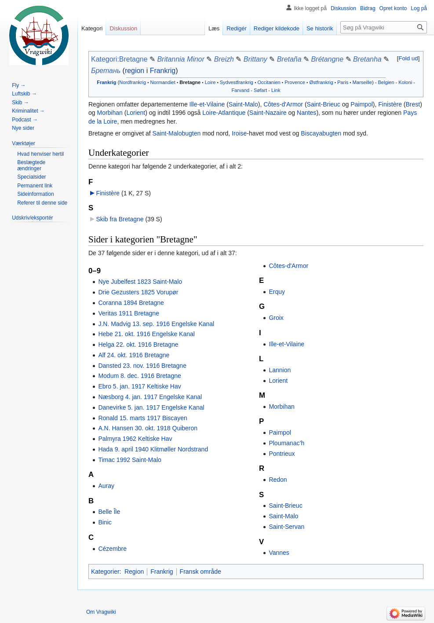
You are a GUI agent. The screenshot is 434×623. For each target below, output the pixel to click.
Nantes (306, 112)
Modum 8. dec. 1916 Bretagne (139, 375)
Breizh (224, 59)
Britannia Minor (180, 59)
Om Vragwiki (101, 612)
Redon (278, 479)
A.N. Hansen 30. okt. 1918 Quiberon (147, 428)
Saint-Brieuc (323, 104)
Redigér (236, 28)
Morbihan (109, 112)
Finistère (390, 104)
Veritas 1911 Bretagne (128, 313)
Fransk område (200, 571)
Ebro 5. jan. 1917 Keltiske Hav (139, 386)
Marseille (362, 82)
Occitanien (268, 82)
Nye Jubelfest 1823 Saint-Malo (140, 281)
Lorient (135, 112)
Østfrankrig (321, 82)
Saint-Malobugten (177, 133)
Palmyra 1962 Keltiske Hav (135, 438)
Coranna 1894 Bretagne (131, 302)
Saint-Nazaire (268, 112)
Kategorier (105, 571)
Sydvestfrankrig (236, 82)
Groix (276, 317)
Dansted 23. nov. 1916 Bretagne (142, 365)
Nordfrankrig (132, 82)
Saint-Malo (243, 104)
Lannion (280, 370)
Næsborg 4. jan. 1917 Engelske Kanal (150, 396)
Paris (342, 82)
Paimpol (361, 104)
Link (275, 90)
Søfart (260, 90)
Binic (104, 522)
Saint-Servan (286, 526)
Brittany (255, 59)
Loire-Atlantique (223, 112)
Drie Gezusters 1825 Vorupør (138, 292)
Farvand (241, 90)
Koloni (405, 82)
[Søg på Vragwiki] (383, 27)
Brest (413, 104)
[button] (408, 58)
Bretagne (190, 82)
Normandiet (162, 82)
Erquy (277, 291)
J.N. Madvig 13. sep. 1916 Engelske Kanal (156, 323)
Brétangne (327, 59)
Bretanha (367, 59)
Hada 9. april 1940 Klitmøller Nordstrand (153, 449)
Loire (210, 82)
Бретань (105, 70)
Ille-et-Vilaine (207, 104)
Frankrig (163, 70)
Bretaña (289, 59)
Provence (294, 82)
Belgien (386, 82)
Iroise (239, 133)
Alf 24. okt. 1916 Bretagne (133, 355)
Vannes (279, 552)
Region (134, 571)
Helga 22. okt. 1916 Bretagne (138, 344)
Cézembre (112, 548)
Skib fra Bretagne (119, 219)
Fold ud (408, 58)
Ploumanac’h (286, 443)
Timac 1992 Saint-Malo (129, 459)
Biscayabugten (321, 133)
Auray (106, 485)
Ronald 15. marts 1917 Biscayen (142, 417)
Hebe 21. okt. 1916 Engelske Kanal (146, 333)
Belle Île (109, 511)
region (134, 70)
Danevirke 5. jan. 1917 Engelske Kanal (151, 407)
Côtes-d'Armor (283, 104)
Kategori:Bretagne (119, 59)
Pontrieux (282, 453)
